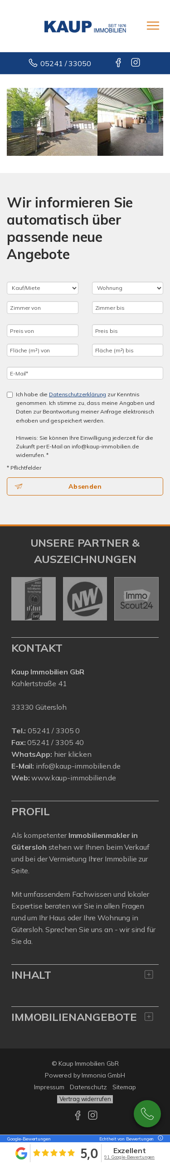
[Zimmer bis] (128, 307)
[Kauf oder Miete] (42, 288)
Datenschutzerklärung (77, 394)
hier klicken (73, 754)
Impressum (49, 1087)
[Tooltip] (159, 1139)
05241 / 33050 (65, 63)
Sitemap (124, 1087)
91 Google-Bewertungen (129, 1157)
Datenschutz (88, 1087)
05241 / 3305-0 (147, 1113)
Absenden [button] (85, 486)
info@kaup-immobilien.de (78, 765)
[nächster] (148, 599)
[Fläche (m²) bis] (128, 350)
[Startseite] (85, 25)
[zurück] (21, 599)
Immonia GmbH (103, 1075)
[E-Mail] (85, 373)
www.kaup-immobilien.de (73, 777)
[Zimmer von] (42, 307)
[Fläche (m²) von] (42, 350)
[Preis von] (42, 330)
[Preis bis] (128, 330)
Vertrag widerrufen (85, 1098)
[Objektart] (128, 288)
